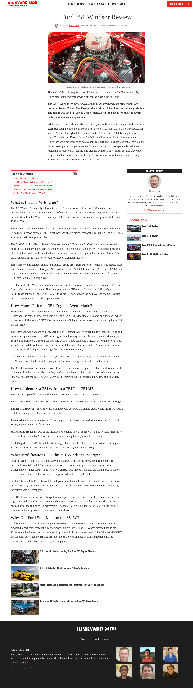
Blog (122, 3)
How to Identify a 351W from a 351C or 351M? (32, 186)
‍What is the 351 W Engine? (24, 178)
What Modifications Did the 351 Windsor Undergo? (34, 189)
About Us (96, 639)
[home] (22, 3)
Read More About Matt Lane (154, 210)
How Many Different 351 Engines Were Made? (32, 182)
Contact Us (107, 639)
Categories (85, 639)
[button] (3, 4)
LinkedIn (33, 668)
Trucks (80, 3)
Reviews (112, 3)
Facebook (15, 668)
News (90, 3)
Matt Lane (74, 25)
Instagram (24, 668)
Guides (100, 3)
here (29, 661)
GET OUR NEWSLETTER (179, 3)
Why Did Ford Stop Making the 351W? (29, 193)
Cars (70, 3)
